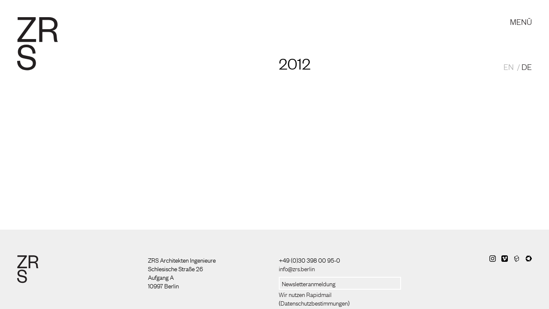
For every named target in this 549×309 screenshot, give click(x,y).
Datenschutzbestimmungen (314, 302)
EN (509, 66)
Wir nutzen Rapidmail (305, 294)
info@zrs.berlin (297, 268)
